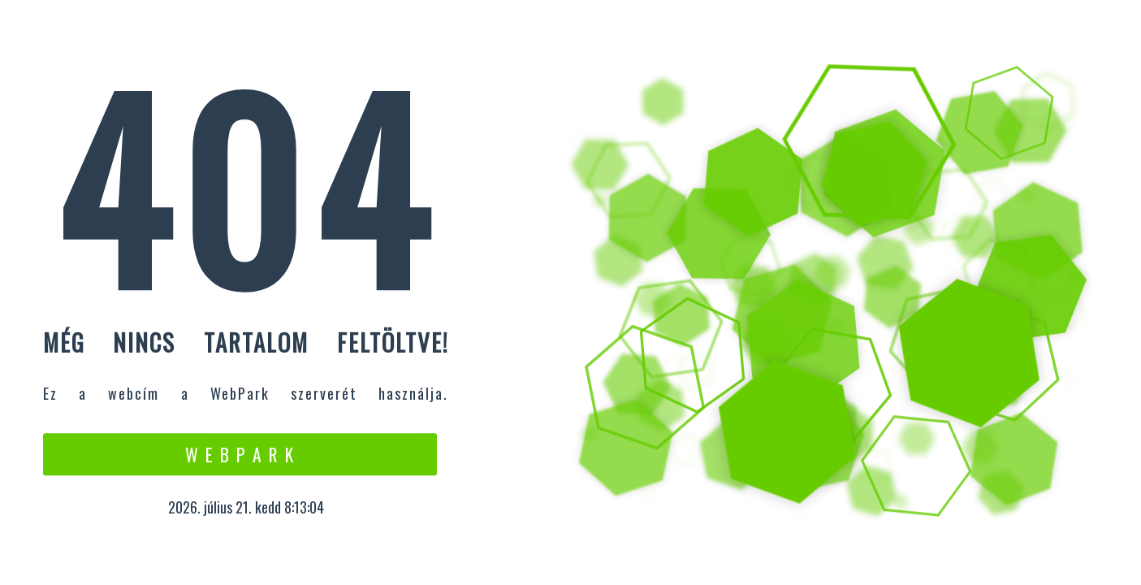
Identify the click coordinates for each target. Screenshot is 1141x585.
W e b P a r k (240, 454)
